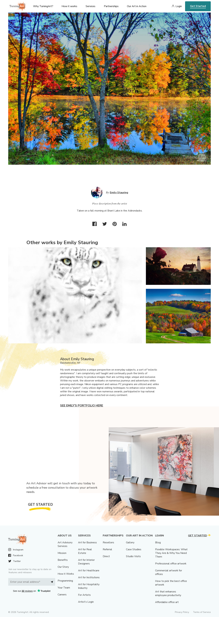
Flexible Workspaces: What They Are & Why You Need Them (171, 553)
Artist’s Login (86, 602)
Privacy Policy (182, 612)
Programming (65, 581)
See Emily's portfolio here (81, 405)
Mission (62, 553)
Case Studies (133, 549)
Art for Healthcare (88, 570)
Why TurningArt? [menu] (43, 6)
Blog (158, 542)
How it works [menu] (69, 6)
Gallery (130, 542)
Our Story (63, 567)
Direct (106, 556)
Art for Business (87, 542)
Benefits (63, 560)
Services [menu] (90, 6)
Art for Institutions (89, 577)
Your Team (64, 587)
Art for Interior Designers (86, 561)
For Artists (84, 595)
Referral (107, 549)
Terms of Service (202, 612)
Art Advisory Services (65, 544)
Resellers (108, 542)
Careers (62, 594)
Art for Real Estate (85, 551)
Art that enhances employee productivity (168, 593)
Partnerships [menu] (111, 6)
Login (179, 6)
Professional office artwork (170, 563)
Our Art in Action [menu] (136, 6)
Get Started (198, 6)
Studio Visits (133, 556)
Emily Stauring (119, 192)
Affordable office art (167, 602)
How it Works (66, 574)
